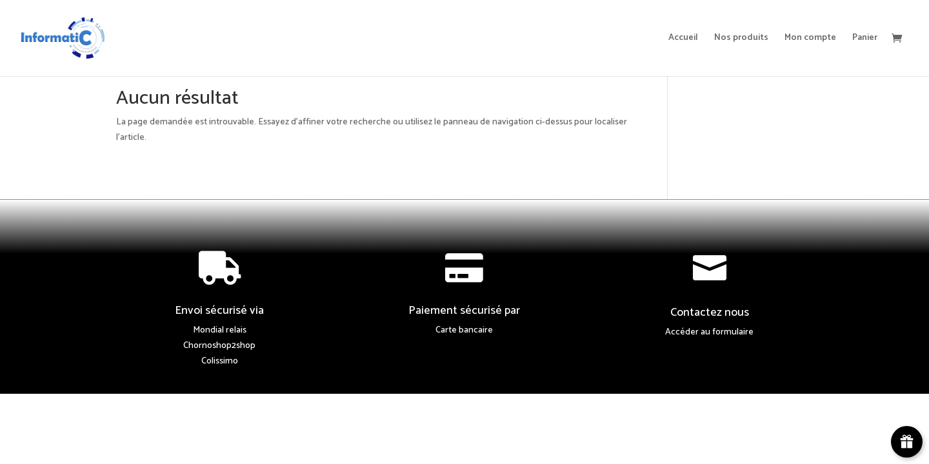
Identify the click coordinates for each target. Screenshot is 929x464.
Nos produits (741, 39)
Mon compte (810, 39)
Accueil (683, 39)
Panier (864, 39)
